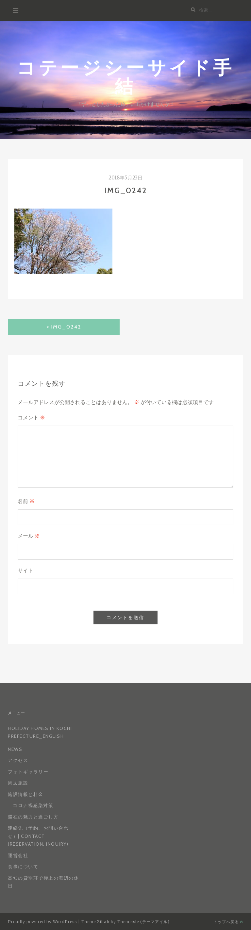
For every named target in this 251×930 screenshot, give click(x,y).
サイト (25, 570)
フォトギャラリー (28, 772)
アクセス (18, 760)
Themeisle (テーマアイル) (143, 921)
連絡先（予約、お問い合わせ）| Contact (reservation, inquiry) (38, 836)
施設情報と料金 (25, 794)
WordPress (65, 921)
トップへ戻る (228, 921)
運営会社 (18, 855)
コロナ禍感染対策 (33, 805)
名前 (26, 501)
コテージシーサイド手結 (126, 76)
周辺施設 (18, 783)
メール (29, 536)
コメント (31, 417)
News (15, 749)
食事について (23, 867)
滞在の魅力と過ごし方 (33, 817)
